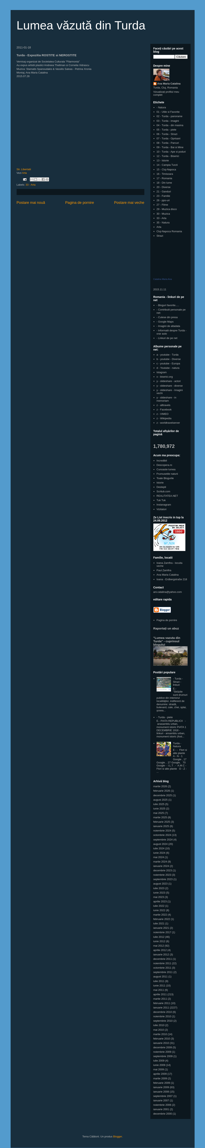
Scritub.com (163, 491)
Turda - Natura (177, 745)
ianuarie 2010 (161, 1042)
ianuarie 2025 (161, 826)
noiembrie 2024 (162, 830)
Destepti (161, 487)
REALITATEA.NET (167, 495)
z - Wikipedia (164, 418)
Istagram (162, 372)
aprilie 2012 (160, 950)
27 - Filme (162, 204)
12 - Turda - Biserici (168, 156)
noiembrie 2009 (162, 1051)
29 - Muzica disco (167, 209)
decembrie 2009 (162, 1047)
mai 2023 (158, 897)
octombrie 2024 (162, 834)
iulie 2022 (159, 905)
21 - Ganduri (164, 191)
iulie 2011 (159, 981)
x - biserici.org (165, 376)
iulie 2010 (159, 1025)
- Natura (161, 107)
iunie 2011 (159, 985)
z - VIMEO (163, 413)
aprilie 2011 (160, 994)
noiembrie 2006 (162, 1104)
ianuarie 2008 (161, 1091)
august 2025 (160, 799)
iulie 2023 (159, 888)
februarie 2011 (161, 1003)
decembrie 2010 (162, 1011)
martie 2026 (160, 786)
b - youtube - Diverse (169, 359)
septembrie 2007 (163, 1096)
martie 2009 (160, 1078)
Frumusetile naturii (167, 473)
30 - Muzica (163, 213)
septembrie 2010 (163, 1020)
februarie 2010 (161, 1038)
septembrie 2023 (163, 879)
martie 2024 (160, 861)
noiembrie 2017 (162, 932)
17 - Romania (164, 178)
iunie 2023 (159, 892)
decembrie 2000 (162, 1113)
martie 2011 (160, 998)
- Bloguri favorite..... (168, 305)
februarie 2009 (161, 1082)
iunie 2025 (159, 808)
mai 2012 (158, 945)
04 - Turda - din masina (170, 125)
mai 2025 (158, 812)
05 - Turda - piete (166, 129)
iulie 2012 (159, 936)
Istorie (160, 482)
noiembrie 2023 (162, 874)
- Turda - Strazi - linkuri (178, 681)
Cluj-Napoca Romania (169, 231)
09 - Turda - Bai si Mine (170, 147)
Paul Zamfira (164, 570)
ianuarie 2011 (161, 1007)
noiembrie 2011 (162, 963)
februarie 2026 (161, 790)
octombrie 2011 (162, 967)
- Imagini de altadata (168, 326)
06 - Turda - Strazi (167, 134)
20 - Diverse (164, 187)
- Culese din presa (167, 317)
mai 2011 (158, 989)
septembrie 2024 (163, 839)
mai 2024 (158, 857)
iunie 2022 (159, 910)
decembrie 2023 (162, 870)
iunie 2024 (159, 852)
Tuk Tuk (161, 500)
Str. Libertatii (24, 169)
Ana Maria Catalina (169, 83)
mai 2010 (158, 1029)
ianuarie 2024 (161, 866)
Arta (24, 172)
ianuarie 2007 (161, 1100)
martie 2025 (160, 817)
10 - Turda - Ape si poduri (171, 151)
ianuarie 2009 (161, 1087)
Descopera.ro (164, 464)
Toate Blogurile (165, 478)
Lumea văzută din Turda (81, 25)
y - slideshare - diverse (170, 385)
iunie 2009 (159, 1065)
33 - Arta (30, 184)
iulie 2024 (159, 848)
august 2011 (160, 976)
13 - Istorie (163, 160)
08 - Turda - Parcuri (168, 142)
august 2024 (160, 843)
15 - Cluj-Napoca (166, 169)
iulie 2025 (159, 804)
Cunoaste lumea (166, 469)
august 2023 (160, 883)
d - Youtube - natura (168, 367)
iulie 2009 (159, 1060)
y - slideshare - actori (169, 381)
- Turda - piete (165, 717)
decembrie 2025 (162, 795)
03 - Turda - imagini (168, 120)
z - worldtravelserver (168, 422)
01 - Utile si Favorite (168, 111)
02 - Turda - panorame (169, 116)
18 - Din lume (164, 182)
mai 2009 (158, 1069)
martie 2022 (160, 914)
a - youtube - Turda (168, 354)
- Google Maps (165, 321)
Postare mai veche (129, 203)
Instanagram (164, 504)
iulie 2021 (159, 923)
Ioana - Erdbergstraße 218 (172, 579)
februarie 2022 (161, 919)
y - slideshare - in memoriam (166, 399)
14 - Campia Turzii (167, 164)
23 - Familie (163, 195)
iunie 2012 (159, 941)
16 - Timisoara (165, 173)
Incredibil (162, 460)
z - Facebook (164, 409)
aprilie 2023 (160, 901)
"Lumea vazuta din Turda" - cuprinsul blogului (166, 641)
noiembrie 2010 (162, 1016)
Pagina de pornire (79, 203)
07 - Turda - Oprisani (168, 138)
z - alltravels (163, 405)
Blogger (117, 1136)
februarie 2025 (161, 821)
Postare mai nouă (31, 203)
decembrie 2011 (162, 958)
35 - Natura (163, 222)
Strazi (160, 235)
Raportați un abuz (166, 628)
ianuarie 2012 (161, 954)
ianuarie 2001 (161, 1109)
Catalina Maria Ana (162, 279)
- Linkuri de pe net (167, 338)
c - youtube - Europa (168, 363)
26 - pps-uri (163, 200)
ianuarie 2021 (161, 927)
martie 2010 (160, 1034)
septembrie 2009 (163, 1056)
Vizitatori (162, 509)
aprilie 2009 (160, 1073)
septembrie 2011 (163, 972)
